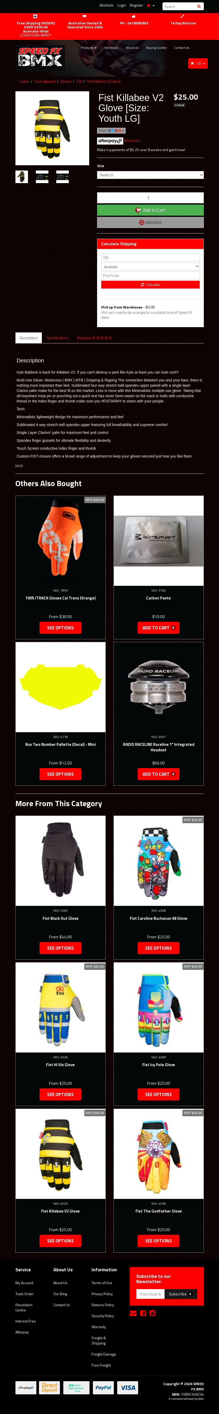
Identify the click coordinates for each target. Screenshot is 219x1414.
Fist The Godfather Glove (159, 1211)
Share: (111, 130)
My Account (24, 1282)
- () (198, 63)
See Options (60, 627)
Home (24, 81)
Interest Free (25, 1321)
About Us (132, 47)
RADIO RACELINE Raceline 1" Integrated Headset (158, 747)
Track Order (24, 1293)
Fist (79, 81)
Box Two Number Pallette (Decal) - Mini (60, 744)
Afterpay (22, 1332)
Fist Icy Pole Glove (158, 1065)
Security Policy (103, 1316)
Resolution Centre (23, 1307)
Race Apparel (45, 81)
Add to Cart (150, 210)
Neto (201, 1399)
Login (121, 5)
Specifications (57, 338)
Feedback (111, 47)
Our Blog (60, 1293)
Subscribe (181, 1294)
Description (29, 338)
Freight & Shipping (99, 1340)
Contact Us (181, 47)
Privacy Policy (102, 1293)
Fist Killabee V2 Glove (104, 81)
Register (136, 5)
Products (89, 47)
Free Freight (101, 1365)
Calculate (150, 284)
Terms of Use (102, 1282)
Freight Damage (104, 1354)
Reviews (94, 338)
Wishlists (106, 5)
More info (118, 140)
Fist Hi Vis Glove (60, 1065)
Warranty (99, 1327)
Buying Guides (156, 47)
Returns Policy (103, 1304)
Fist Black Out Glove (60, 918)
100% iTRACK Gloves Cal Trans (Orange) (60, 598)
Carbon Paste (158, 598)
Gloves (65, 81)
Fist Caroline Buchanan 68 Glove (158, 918)
